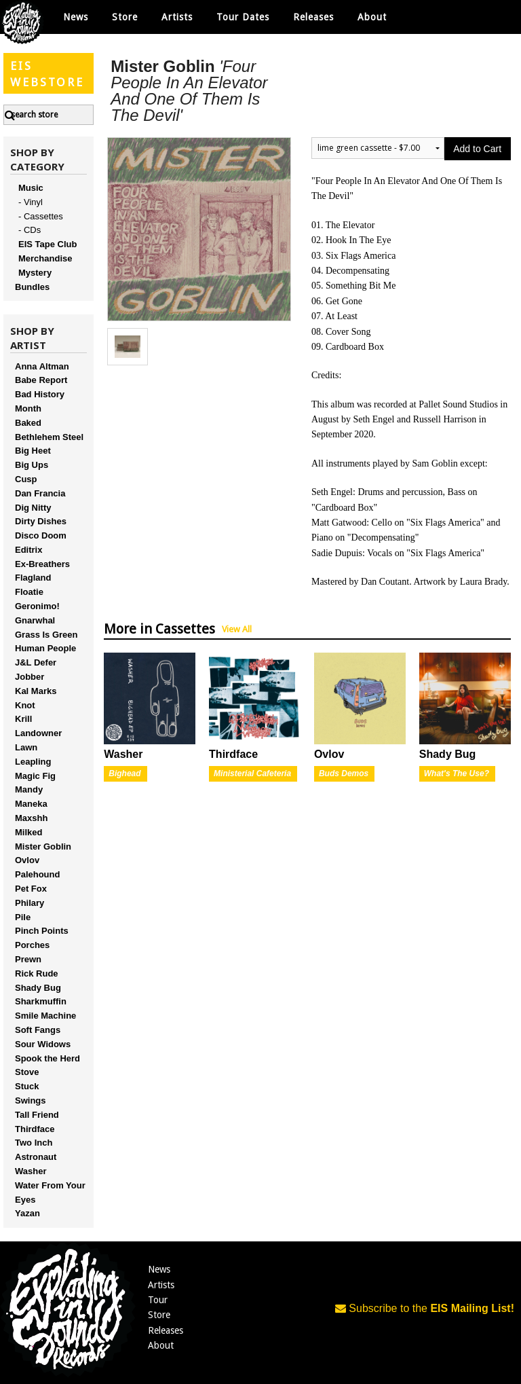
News (75, 17)
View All (237, 629)
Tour (158, 1299)
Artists (161, 1284)
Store (159, 1314)
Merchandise (45, 258)
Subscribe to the (424, 1308)
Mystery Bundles (33, 280)
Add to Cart (477, 148)
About (372, 17)
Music (30, 188)
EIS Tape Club (47, 244)
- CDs (29, 230)
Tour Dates (242, 17)
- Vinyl (30, 202)
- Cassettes (40, 216)
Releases (313, 17)
